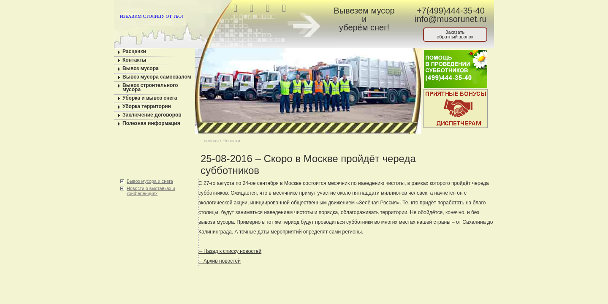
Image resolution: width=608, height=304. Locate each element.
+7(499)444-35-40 (451, 10)
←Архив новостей (219, 261)
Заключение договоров (152, 115)
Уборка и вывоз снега (149, 98)
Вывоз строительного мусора (150, 87)
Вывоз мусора (140, 68)
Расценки (134, 51)
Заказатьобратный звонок (455, 34)
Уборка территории (146, 106)
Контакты (134, 60)
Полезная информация (151, 123)
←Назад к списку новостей (229, 251)
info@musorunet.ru (450, 19)
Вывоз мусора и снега (150, 181)
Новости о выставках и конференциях (151, 191)
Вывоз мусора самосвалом (156, 77)
